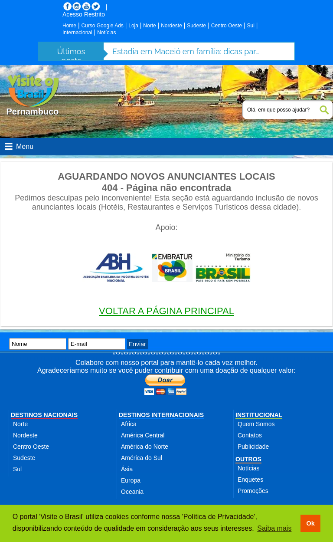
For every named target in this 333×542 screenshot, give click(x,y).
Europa (130, 480)
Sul (251, 26)
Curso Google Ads (102, 26)
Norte (149, 26)
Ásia (127, 469)
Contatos (250, 435)
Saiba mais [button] (274, 528)
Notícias (106, 33)
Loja (133, 26)
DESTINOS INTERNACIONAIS (161, 414)
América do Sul (141, 457)
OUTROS (248, 459)
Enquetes (250, 479)
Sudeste (196, 26)
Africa (129, 423)
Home (69, 26)
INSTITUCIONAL (258, 414)
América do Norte (144, 446)
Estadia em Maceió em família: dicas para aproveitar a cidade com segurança (186, 51)
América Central (142, 435)
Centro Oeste (226, 26)
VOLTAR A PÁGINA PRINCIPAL (166, 310)
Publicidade (253, 446)
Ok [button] (310, 523)
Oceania (132, 491)
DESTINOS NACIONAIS (44, 414)
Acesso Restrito (83, 14)
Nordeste (171, 26)
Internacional (77, 33)
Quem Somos (256, 423)
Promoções (253, 490)
